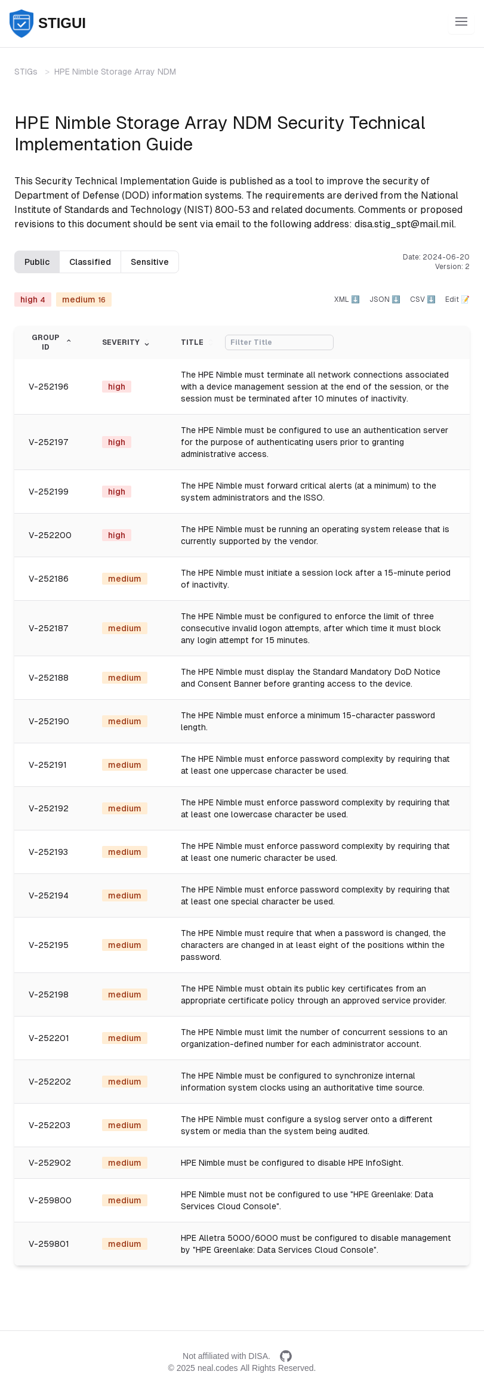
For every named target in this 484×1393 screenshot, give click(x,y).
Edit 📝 (457, 299)
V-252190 (49, 721)
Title (198, 342)
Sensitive (150, 262)
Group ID (52, 342)
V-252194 (49, 895)
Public (37, 262)
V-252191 (48, 765)
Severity (127, 342)
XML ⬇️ (347, 299)
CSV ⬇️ (423, 299)
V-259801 (49, 1244)
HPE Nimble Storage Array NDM (115, 71)
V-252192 (49, 808)
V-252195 (49, 945)
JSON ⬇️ (384, 299)
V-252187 (49, 628)
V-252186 (49, 578)
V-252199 (49, 491)
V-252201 (49, 1038)
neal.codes (218, 1368)
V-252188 (49, 677)
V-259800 (50, 1200)
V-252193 (48, 852)
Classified (90, 262)
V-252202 (50, 1081)
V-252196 (49, 386)
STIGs (26, 71)
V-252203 (49, 1125)
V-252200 (50, 535)
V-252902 (50, 1162)
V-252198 (49, 994)
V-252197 (49, 442)
